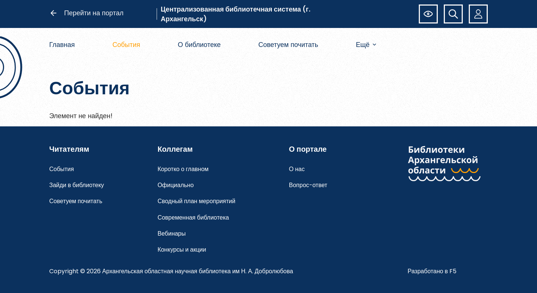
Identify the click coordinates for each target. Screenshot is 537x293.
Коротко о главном (182, 169)
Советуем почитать (288, 44)
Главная (62, 44)
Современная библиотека (193, 217)
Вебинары (171, 233)
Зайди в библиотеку (76, 185)
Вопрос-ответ (308, 185)
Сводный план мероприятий (196, 201)
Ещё (366, 44)
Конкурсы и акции (181, 249)
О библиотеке (199, 44)
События (126, 44)
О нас (297, 169)
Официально (175, 185)
